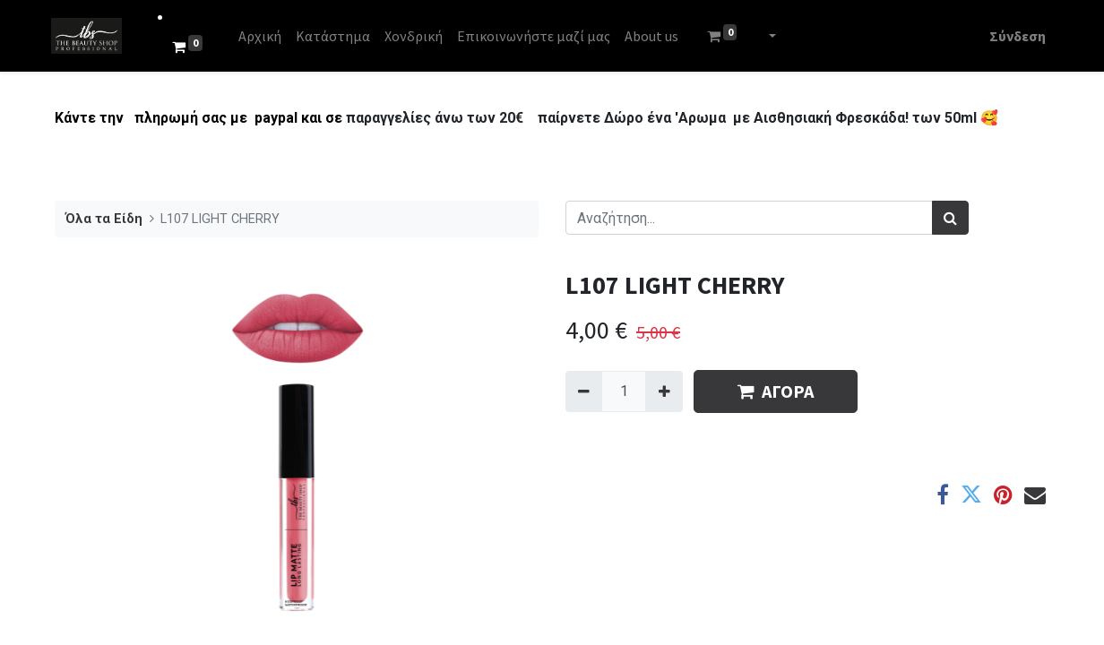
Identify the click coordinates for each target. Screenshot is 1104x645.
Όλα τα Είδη (103, 219)
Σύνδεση (1014, 36)
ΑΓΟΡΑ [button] (775, 391)
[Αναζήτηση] (950, 218)
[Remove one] (583, 391)
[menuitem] (263, 36)
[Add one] (663, 391)
